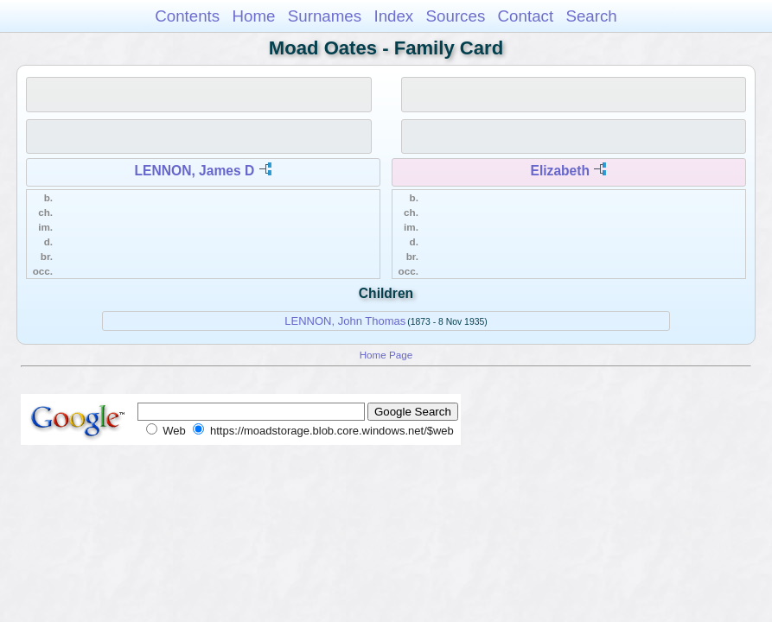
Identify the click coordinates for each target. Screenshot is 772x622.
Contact (526, 16)
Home (253, 16)
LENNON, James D (195, 170)
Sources (456, 16)
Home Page (386, 354)
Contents (187, 16)
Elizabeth (560, 170)
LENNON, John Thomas (344, 320)
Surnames (324, 16)
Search (590, 16)
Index (393, 16)
